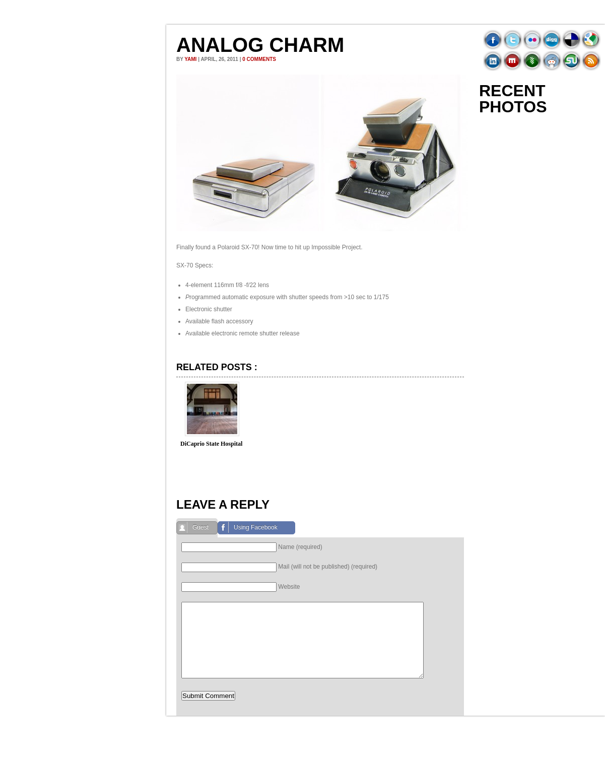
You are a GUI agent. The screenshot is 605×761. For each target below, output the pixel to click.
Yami (190, 59)
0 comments (259, 59)
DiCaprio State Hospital (211, 443)
